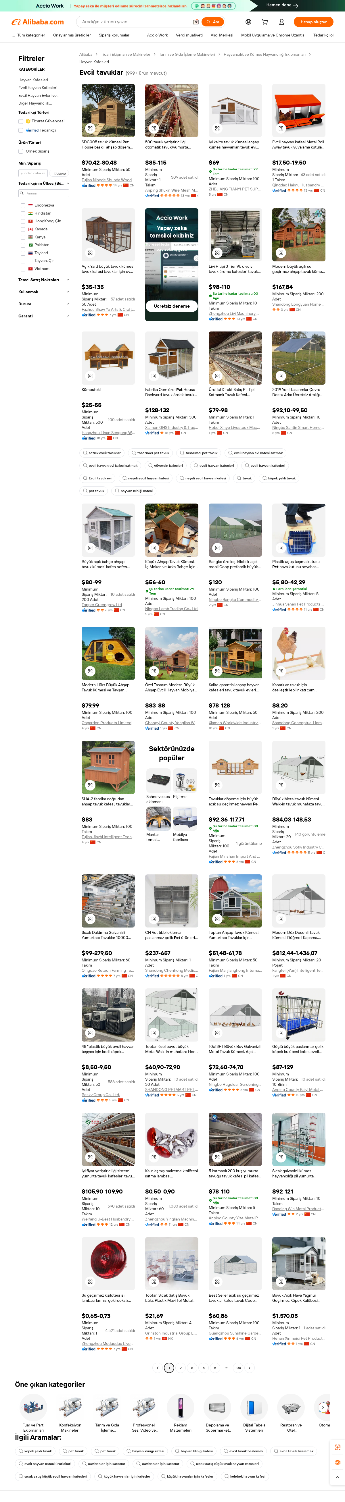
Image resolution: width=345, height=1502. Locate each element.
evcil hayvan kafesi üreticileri (45, 1463)
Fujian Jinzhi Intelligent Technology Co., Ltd (108, 836)
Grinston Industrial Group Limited (171, 1333)
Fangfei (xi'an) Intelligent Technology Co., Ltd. (298, 970)
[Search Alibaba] (135, 22)
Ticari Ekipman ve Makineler (125, 54)
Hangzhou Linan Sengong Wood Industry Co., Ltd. (108, 432)
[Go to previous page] (157, 1368)
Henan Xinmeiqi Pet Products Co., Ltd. (298, 1338)
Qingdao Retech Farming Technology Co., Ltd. (108, 970)
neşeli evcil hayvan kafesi (145, 478)
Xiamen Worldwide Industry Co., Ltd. (235, 722)
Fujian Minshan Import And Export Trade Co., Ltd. (235, 856)
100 (238, 1368)
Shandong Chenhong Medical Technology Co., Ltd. (171, 970)
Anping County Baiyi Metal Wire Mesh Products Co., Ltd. (298, 1089)
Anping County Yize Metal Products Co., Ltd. (235, 1218)
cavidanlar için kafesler (103, 1463)
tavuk (244, 478)
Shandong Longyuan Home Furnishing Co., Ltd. (298, 304)
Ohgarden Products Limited (106, 722)
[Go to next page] (249, 1368)
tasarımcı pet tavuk (150, 453)
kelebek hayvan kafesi (245, 1476)
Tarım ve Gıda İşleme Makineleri (187, 54)
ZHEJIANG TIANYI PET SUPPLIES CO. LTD (235, 189)
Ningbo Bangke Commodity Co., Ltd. (235, 599)
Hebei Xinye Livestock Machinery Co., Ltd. (235, 427)
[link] (337, 1447)
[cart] (266, 22)
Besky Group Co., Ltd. (101, 1094)
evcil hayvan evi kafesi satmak (255, 453)
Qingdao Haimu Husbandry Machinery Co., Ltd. (298, 185)
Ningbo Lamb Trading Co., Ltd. (171, 608)
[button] (195, 21)
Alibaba (85, 54)
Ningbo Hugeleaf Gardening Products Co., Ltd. (235, 1084)
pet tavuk (93, 491)
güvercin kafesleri (165, 465)
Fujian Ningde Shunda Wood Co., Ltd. (108, 180)
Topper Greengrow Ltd (102, 604)
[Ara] (213, 21)
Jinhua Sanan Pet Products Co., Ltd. (298, 604)
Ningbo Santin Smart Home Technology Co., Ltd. (298, 427)
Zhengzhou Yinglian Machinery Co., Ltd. (171, 1219)
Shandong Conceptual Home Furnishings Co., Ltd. (298, 722)
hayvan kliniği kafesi (134, 491)
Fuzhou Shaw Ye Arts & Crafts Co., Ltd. (108, 309)
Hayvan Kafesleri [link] (94, 61)
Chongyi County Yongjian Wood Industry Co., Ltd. (171, 722)
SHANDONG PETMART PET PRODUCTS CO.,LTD (171, 1089)
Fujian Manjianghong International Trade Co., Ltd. (235, 970)
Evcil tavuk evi (97, 478)
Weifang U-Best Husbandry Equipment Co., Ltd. (108, 1219)
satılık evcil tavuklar (102, 453)
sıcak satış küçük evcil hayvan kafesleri (224, 1463)
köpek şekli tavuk (279, 478)
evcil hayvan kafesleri (214, 465)
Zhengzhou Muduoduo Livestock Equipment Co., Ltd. (108, 1343)
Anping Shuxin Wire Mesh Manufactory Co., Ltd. (171, 190)
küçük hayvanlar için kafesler (124, 1476)
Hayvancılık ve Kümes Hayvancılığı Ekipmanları (265, 54)
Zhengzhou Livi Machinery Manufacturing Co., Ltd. (235, 313)
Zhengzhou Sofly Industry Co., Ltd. (298, 847)
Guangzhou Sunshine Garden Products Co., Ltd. (235, 1333)
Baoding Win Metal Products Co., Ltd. (298, 1208)
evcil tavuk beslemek (243, 1451)
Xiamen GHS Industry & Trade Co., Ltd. (171, 427)
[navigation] (43, 711)
